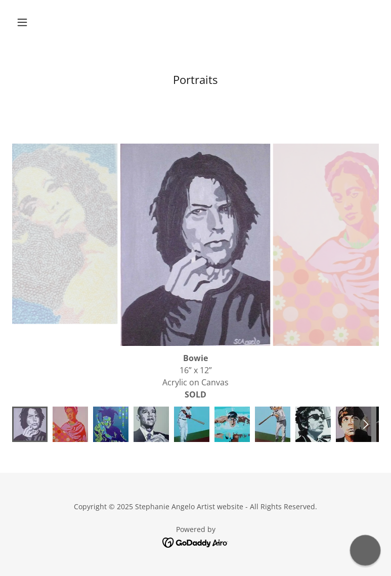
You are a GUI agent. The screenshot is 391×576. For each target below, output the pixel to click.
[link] (195, 542)
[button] (39, 22)
